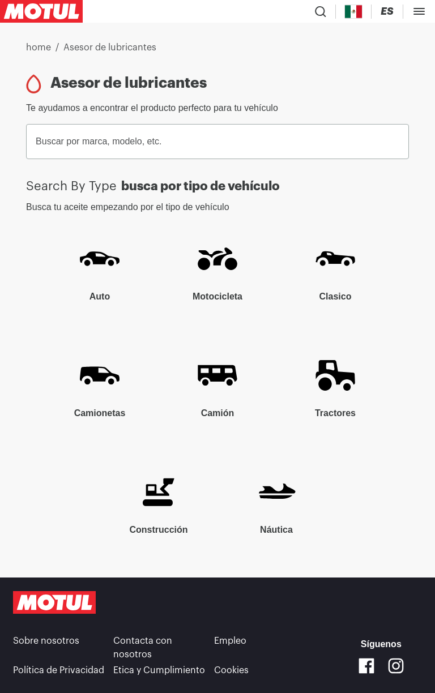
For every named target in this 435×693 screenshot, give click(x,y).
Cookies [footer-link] (231, 670)
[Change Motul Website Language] (387, 11)
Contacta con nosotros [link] (142, 647)
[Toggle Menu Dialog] (419, 11)
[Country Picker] (354, 11)
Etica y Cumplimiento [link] (159, 670)
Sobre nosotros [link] (46, 640)
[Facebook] (366, 666)
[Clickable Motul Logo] (41, 11)
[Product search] (320, 11)
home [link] (38, 47)
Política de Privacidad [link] (58, 670)
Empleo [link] (230, 640)
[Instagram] (396, 666)
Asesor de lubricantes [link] (109, 47)
